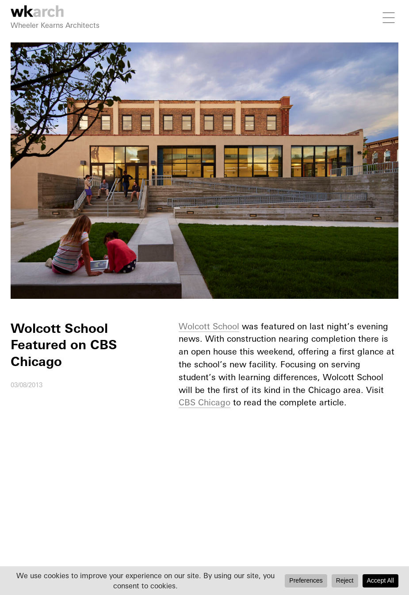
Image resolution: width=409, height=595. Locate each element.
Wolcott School (209, 326)
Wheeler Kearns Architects (55, 25)
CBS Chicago (204, 402)
